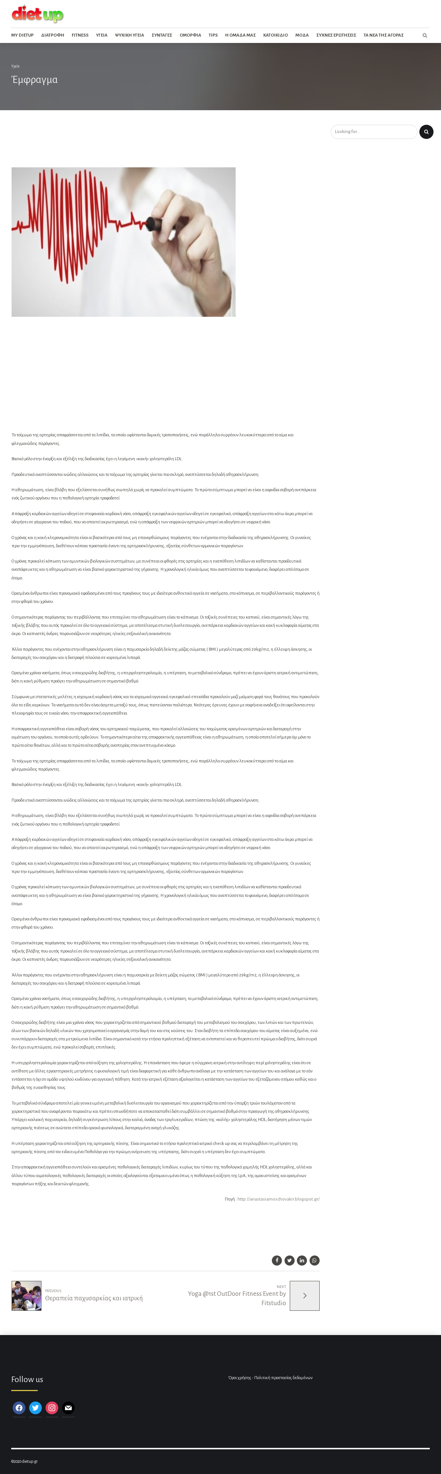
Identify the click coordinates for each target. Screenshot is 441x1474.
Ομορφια (190, 35)
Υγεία (15, 66)
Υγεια (102, 35)
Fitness (80, 35)
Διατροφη (52, 35)
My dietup (22, 35)
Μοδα (302, 35)
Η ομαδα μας (240, 35)
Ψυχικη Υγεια (129, 35)
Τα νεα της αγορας (384, 35)
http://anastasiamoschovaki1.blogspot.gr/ (278, 1199)
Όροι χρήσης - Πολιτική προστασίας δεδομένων (270, 1377)
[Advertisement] (136, 144)
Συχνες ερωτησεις (336, 35)
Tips (213, 35)
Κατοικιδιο (275, 35)
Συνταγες (162, 35)
